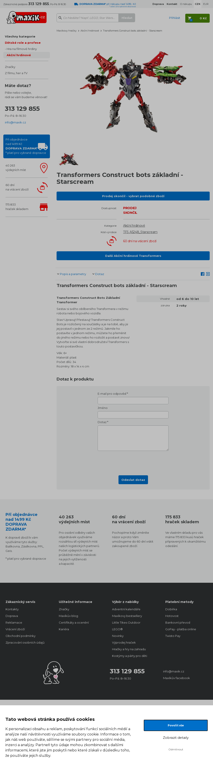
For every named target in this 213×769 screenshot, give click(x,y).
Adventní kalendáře (126, 609)
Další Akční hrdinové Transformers (133, 256)
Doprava (12, 616)
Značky (10, 67)
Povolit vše (176, 725)
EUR (206, 4)
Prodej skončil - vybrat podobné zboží (133, 196)
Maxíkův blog (68, 616)
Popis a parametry (73, 274)
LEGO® (117, 629)
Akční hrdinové (19, 55)
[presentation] (133, 461)
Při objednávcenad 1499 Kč (26, 146)
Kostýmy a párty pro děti (129, 656)
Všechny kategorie (20, 36)
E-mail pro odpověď (112, 393)
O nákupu (186, 4)
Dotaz (99, 274)
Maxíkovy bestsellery (127, 616)
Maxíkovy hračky (67, 30)
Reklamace (14, 622)
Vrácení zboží (15, 629)
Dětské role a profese (23, 42)
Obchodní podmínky (21, 636)
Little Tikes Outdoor (126, 622)
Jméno (103, 408)
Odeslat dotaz (133, 480)
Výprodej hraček (124, 642)
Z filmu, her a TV (16, 73)
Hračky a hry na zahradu (129, 649)
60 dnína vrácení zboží (17, 187)
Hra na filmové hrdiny (22, 49)
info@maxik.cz (15, 122)
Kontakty (12, 609)
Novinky (118, 636)
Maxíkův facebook (176, 678)
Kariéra (64, 629)
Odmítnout (175, 749)
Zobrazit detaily (176, 737)
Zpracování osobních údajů (25, 642)
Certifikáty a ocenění (74, 622)
